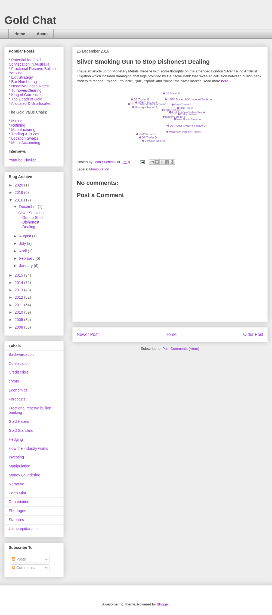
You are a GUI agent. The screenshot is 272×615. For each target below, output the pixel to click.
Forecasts (17, 399)
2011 (19, 305)
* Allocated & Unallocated (30, 103)
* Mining (16, 121)
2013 (19, 290)
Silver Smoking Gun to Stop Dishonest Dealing (31, 220)
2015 (19, 275)
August (25, 236)
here (224, 81)
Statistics (16, 520)
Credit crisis (19, 372)
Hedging (16, 439)
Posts (19, 559)
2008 (19, 327)
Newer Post (88, 334)
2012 (19, 297)
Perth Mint (17, 493)
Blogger (163, 604)
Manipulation (99, 169)
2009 (19, 319)
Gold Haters (19, 421)
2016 (19, 200)
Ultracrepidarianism (25, 529)
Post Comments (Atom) (180, 349)
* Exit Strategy (21, 77)
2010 (19, 312)
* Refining (17, 125)
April (23, 251)
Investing (16, 457)
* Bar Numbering (23, 81)
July (23, 243)
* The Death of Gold (25, 99)
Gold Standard (21, 430)
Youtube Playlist (22, 160)
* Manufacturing (22, 129)
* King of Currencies (26, 95)
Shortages (17, 511)
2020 (19, 185)
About (42, 34)
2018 (19, 192)
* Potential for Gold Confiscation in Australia (29, 62)
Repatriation (19, 502)
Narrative (16, 484)
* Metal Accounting (24, 142)
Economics (18, 390)
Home (19, 34)
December (28, 206)
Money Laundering (24, 475)
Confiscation (19, 363)
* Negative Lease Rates (29, 86)
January (26, 266)
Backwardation (21, 354)
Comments (23, 567)
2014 (19, 282)
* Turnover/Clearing (25, 90)
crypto (14, 381)
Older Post (253, 334)
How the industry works (28, 448)
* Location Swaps (23, 138)
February (27, 258)
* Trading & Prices (24, 134)
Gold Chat (30, 20)
